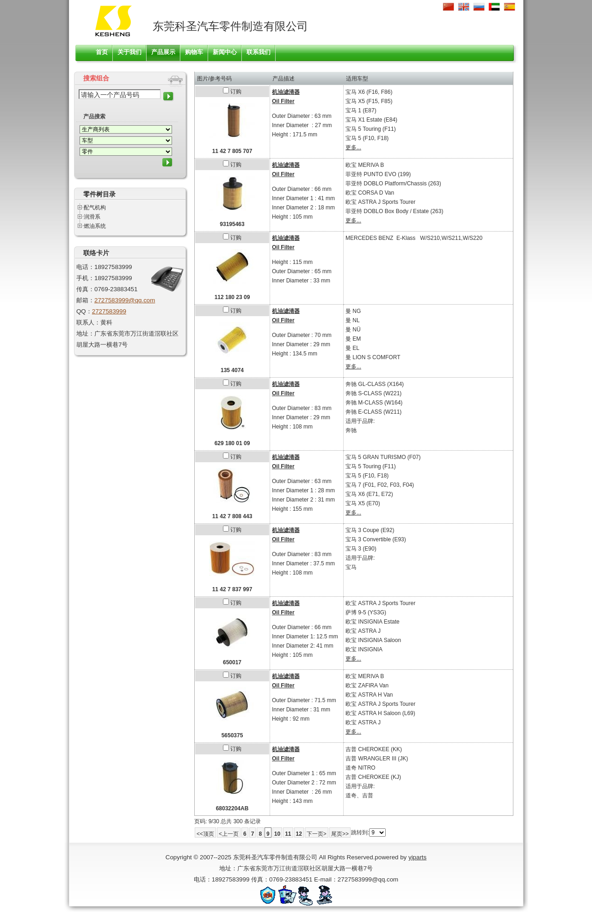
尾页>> (340, 834)
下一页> (317, 834)
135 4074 (232, 370)
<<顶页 (205, 834)
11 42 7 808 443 (232, 516)
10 (277, 834)
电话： (85, 266)
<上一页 (229, 834)
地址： (85, 333)
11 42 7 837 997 (232, 589)
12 (299, 834)
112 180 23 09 (232, 297)
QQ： (84, 311)
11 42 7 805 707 (232, 151)
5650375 (232, 735)
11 (288, 834)
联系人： (88, 322)
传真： (85, 289)
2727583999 (109, 311)
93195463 (232, 224)
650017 (232, 662)
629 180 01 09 (232, 443)
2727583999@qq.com (124, 300)
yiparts (417, 857)
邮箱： (85, 300)
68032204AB (232, 808)
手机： (85, 278)
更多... (353, 147)
